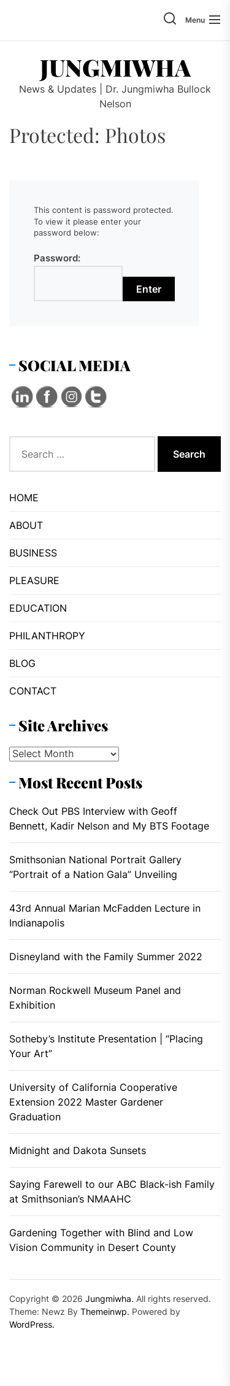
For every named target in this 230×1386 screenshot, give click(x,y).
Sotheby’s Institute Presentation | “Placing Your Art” (106, 1046)
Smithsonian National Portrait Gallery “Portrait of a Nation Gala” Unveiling (95, 866)
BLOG (22, 663)
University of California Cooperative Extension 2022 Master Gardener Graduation (93, 1102)
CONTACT (32, 691)
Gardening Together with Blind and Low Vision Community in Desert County (101, 1239)
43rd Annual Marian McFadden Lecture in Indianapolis (105, 915)
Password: (78, 276)
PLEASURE (34, 580)
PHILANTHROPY (47, 635)
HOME (24, 497)
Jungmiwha (115, 67)
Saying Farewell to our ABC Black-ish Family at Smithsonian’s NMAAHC (112, 1191)
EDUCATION (38, 608)
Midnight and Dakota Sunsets (77, 1150)
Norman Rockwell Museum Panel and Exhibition (95, 997)
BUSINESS (33, 553)
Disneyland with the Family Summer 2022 (105, 956)
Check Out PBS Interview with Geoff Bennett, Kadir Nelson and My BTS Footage (109, 818)
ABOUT (26, 525)
